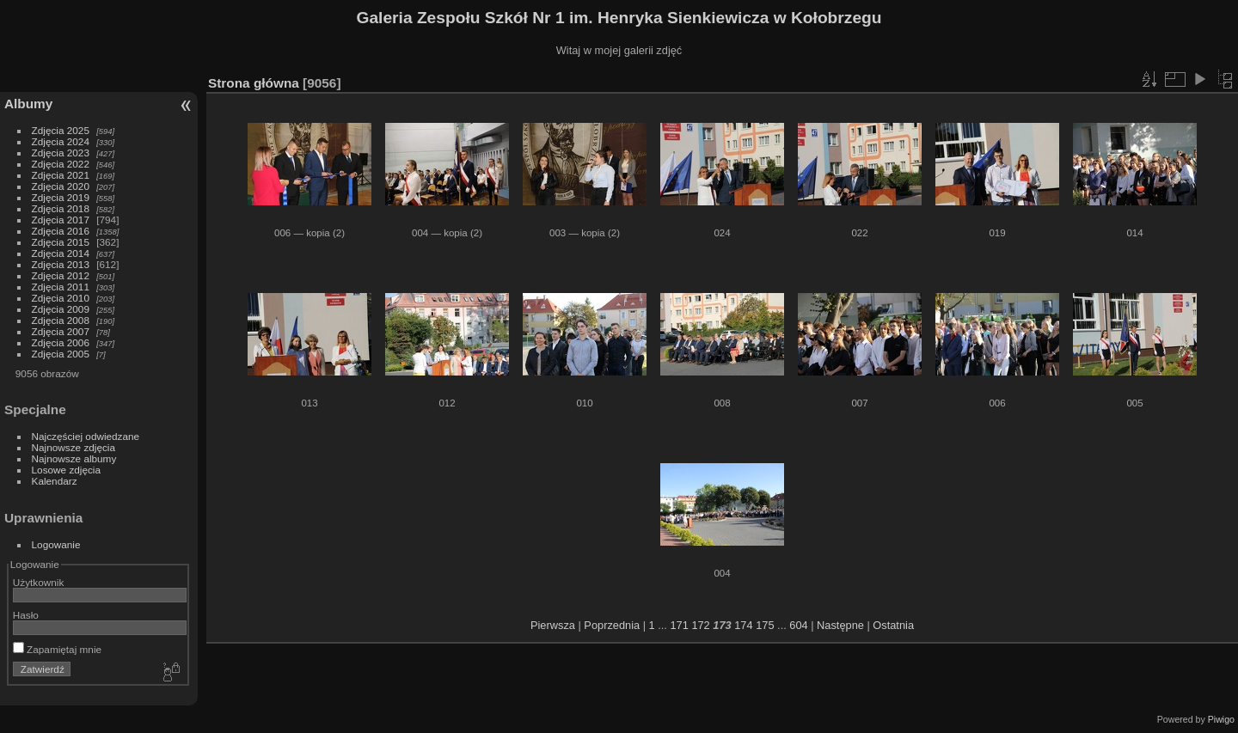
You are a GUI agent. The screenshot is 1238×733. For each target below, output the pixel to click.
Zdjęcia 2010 (60, 297)
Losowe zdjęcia (66, 469)
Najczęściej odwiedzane (86, 436)
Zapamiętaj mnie (57, 649)
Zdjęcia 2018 (60, 208)
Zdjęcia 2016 (60, 230)
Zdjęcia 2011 (60, 286)
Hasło (26, 614)
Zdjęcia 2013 (60, 264)
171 (679, 625)
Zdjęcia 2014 (60, 253)
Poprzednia (612, 625)
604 (798, 625)
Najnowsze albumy (74, 458)
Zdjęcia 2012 (60, 275)
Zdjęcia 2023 (60, 152)
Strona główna (253, 83)
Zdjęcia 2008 (60, 320)
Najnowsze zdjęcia (73, 447)
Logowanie (56, 544)
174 (743, 625)
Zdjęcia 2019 (60, 197)
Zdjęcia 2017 (60, 219)
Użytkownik (38, 582)
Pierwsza (552, 625)
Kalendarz (54, 480)
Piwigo (1221, 719)
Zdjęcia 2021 (60, 174)
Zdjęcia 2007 (60, 331)
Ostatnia (893, 625)
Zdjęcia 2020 (60, 186)
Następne (840, 625)
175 (765, 625)
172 (700, 625)
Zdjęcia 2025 (60, 130)
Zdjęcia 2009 (60, 309)
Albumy (28, 103)
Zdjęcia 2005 (60, 353)
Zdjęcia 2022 (60, 163)
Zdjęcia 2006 (60, 342)
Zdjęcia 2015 (60, 241)
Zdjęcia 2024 (60, 141)
